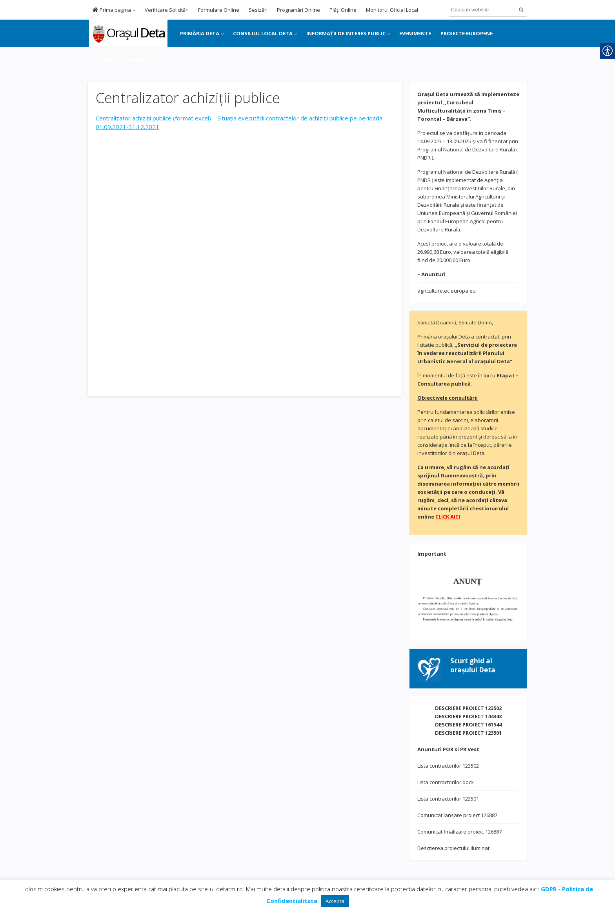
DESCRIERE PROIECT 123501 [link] (468, 732)
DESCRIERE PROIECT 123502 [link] (468, 708)
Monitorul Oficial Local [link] (392, 9)
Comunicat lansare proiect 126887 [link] (457, 815)
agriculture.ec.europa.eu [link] (446, 290)
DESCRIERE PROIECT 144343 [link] (468, 716)
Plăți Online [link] (343, 9)
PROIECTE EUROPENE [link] (466, 33)
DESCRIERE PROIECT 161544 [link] (468, 724)
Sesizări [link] (258, 9)
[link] (127, 32)
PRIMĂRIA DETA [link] (199, 33)
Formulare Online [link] (218, 9)
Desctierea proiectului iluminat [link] (453, 848)
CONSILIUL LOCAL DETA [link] (263, 33)
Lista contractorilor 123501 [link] (448, 798)
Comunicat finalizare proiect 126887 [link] (459, 831)
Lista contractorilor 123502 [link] (448, 765)
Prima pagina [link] (112, 9)
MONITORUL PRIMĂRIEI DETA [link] (129, 60)
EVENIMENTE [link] (415, 33)
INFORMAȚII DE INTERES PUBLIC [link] (346, 33)
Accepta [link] (335, 901)
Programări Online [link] (298, 9)
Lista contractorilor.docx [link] (445, 782)
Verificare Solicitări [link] (167, 9)
